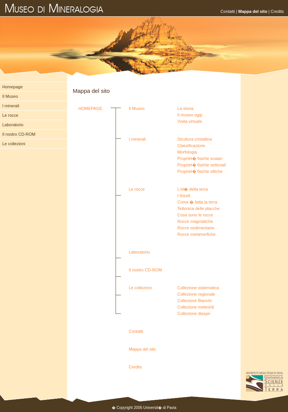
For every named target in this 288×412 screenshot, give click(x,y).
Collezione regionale (196, 294)
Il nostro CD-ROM (18, 134)
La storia (185, 108)
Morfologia (187, 152)
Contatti (228, 11)
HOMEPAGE (90, 108)
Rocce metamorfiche (196, 234)
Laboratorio (12, 124)
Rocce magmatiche (195, 221)
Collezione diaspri (193, 313)
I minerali (10, 105)
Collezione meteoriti (195, 307)
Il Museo (10, 96)
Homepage (12, 87)
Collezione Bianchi (194, 300)
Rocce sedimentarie (195, 228)
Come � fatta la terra (197, 202)
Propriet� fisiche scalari (199, 158)
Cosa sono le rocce (195, 215)
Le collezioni (13, 143)
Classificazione (191, 145)
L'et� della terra (192, 189)
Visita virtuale (189, 121)
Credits (277, 11)
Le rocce (10, 115)
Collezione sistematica (198, 287)
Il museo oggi (189, 115)
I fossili (183, 195)
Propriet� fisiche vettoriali (201, 165)
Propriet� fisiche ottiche (199, 171)
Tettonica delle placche (198, 208)
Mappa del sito (142, 349)
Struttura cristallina (194, 139)
